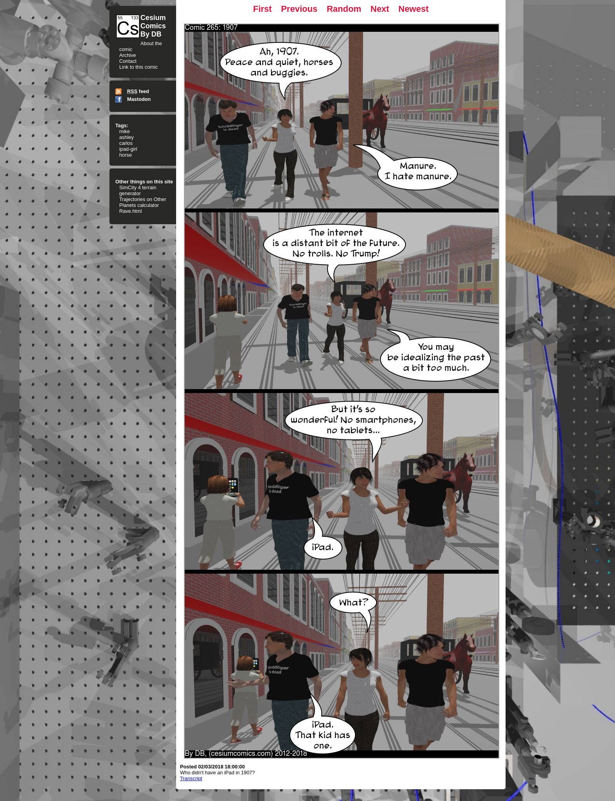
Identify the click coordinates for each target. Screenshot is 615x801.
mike (124, 131)
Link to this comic (138, 67)
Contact (127, 61)
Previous (299, 9)
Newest (413, 9)
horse (125, 155)
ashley (126, 137)
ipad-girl (128, 149)
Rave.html (130, 211)
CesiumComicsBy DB (153, 26)
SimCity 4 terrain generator (137, 190)
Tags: (121, 125)
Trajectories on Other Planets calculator (142, 202)
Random (344, 9)
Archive (127, 55)
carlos (126, 143)
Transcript (191, 778)
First (262, 9)
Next (380, 9)
